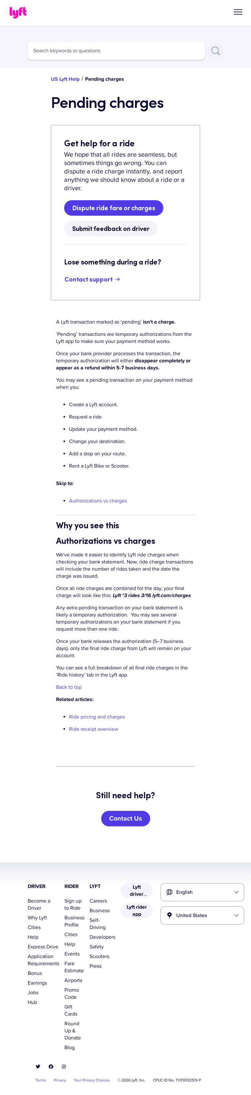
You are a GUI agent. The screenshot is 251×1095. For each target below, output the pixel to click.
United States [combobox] (191, 915)
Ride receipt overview (93, 729)
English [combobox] (184, 892)
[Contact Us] (125, 818)
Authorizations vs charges (98, 501)
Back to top (69, 687)
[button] (238, 12)
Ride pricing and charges (97, 717)
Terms (40, 1080)
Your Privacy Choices (92, 1080)
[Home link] (18, 13)
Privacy (60, 1080)
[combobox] (116, 51)
